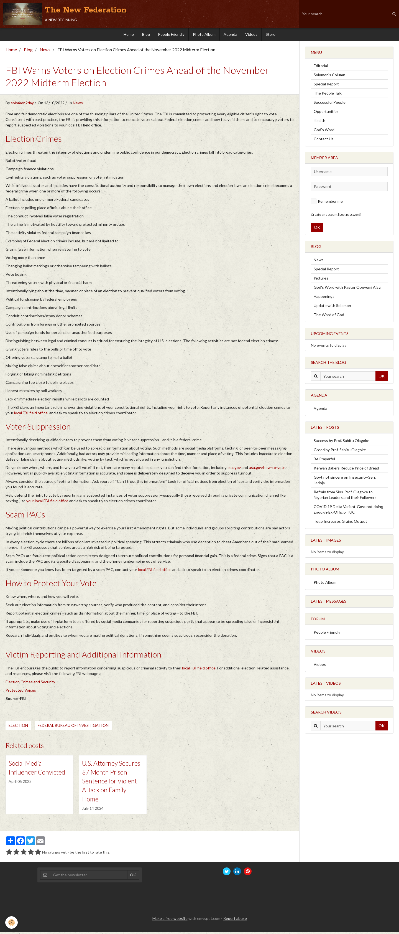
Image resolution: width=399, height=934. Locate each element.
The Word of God (329, 315)
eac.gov (234, 468)
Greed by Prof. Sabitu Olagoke (340, 450)
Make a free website (170, 920)
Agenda (231, 34)
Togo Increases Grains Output (340, 521)
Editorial (321, 66)
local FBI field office (30, 413)
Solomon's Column (329, 75)
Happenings (324, 297)
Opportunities (326, 112)
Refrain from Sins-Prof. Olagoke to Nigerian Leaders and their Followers (345, 495)
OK (317, 227)
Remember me (327, 202)
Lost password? (350, 215)
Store (272, 34)
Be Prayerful (324, 459)
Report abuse (235, 920)
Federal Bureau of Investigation (73, 726)
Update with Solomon (332, 306)
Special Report (326, 84)
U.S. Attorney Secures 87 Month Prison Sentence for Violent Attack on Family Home (110, 782)
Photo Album (204, 34)
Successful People (330, 102)
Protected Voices (21, 690)
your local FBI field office (47, 501)
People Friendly (171, 34)
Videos (252, 34)
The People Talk (328, 93)
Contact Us (324, 139)
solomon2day (22, 103)
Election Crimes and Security (30, 682)
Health (319, 121)
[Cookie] (12, 922)
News (45, 50)
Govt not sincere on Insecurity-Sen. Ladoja (345, 480)
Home (127, 34)
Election (18, 726)
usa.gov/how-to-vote (267, 468)
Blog (145, 34)
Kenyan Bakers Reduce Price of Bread (346, 468)
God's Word (324, 130)
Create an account (324, 215)
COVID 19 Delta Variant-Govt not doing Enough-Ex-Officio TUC (348, 510)
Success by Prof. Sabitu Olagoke (341, 441)
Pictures (321, 278)
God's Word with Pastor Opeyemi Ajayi (347, 287)
